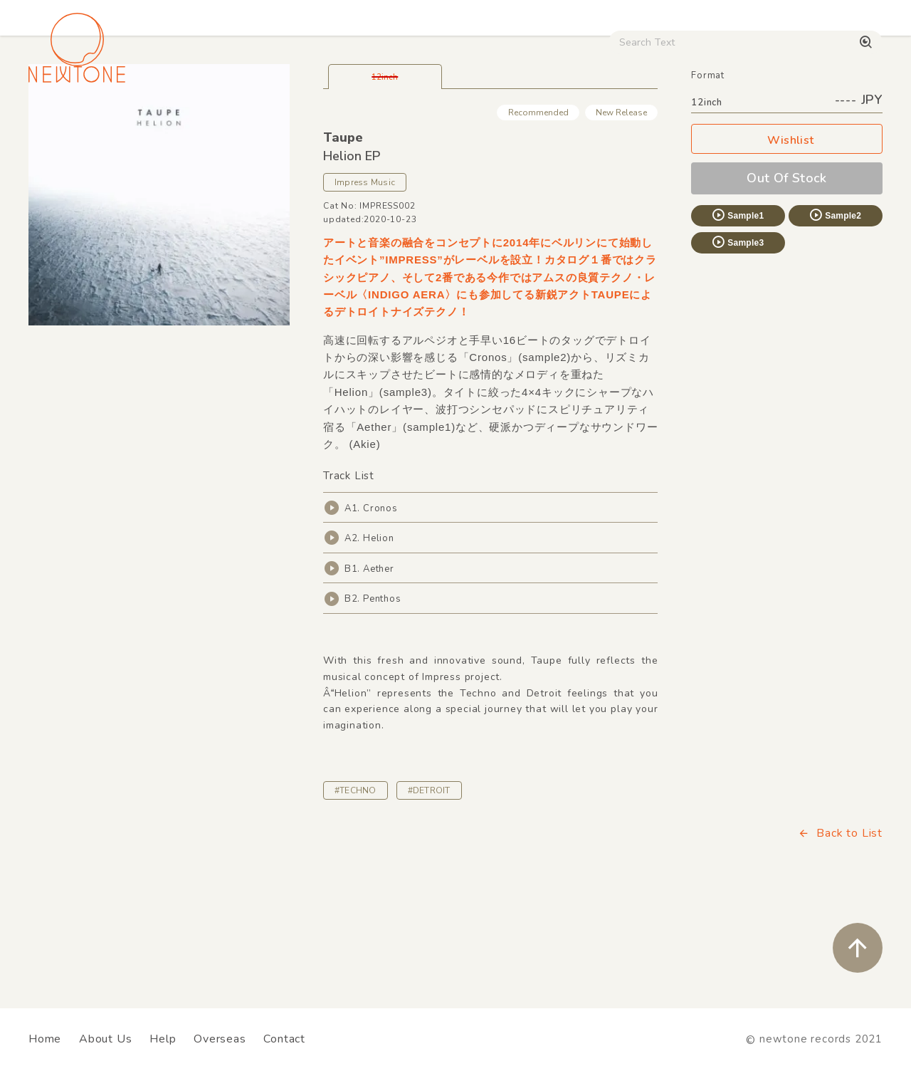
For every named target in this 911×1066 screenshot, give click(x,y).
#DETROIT (429, 890)
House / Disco (72, 121)
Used (606, 121)
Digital (666, 121)
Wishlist (787, 240)
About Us (105, 1039)
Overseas (220, 1039)
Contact (284, 1039)
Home (44, 1039)
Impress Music (365, 282)
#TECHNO (355, 890)
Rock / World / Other (394, 121)
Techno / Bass (174, 121)
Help (162, 1039)
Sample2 (835, 315)
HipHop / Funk (275, 121)
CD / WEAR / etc (518, 121)
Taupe (343, 237)
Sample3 (737, 342)
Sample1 (737, 315)
